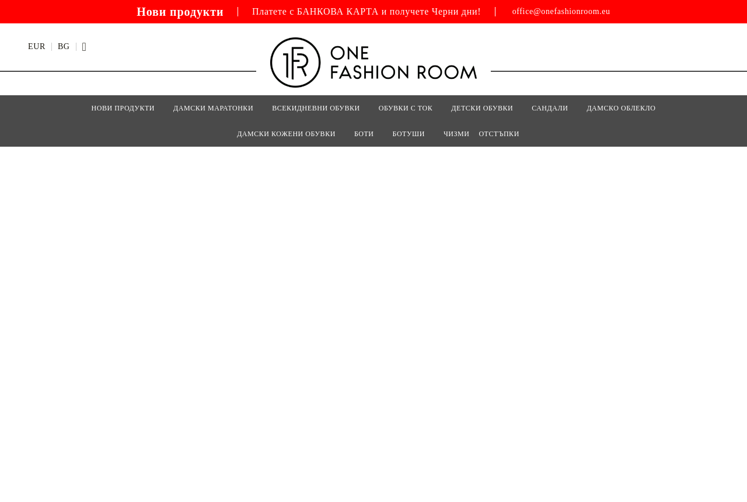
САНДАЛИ (550, 108)
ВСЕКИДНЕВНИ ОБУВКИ (316, 108)
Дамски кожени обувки (286, 134)
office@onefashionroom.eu (561, 12)
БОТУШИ (409, 134)
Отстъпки (499, 134)
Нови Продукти (123, 108)
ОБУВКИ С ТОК (406, 108)
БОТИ (364, 134)
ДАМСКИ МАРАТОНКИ (213, 108)
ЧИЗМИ (457, 134)
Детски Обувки (482, 108)
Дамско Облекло (621, 108)
